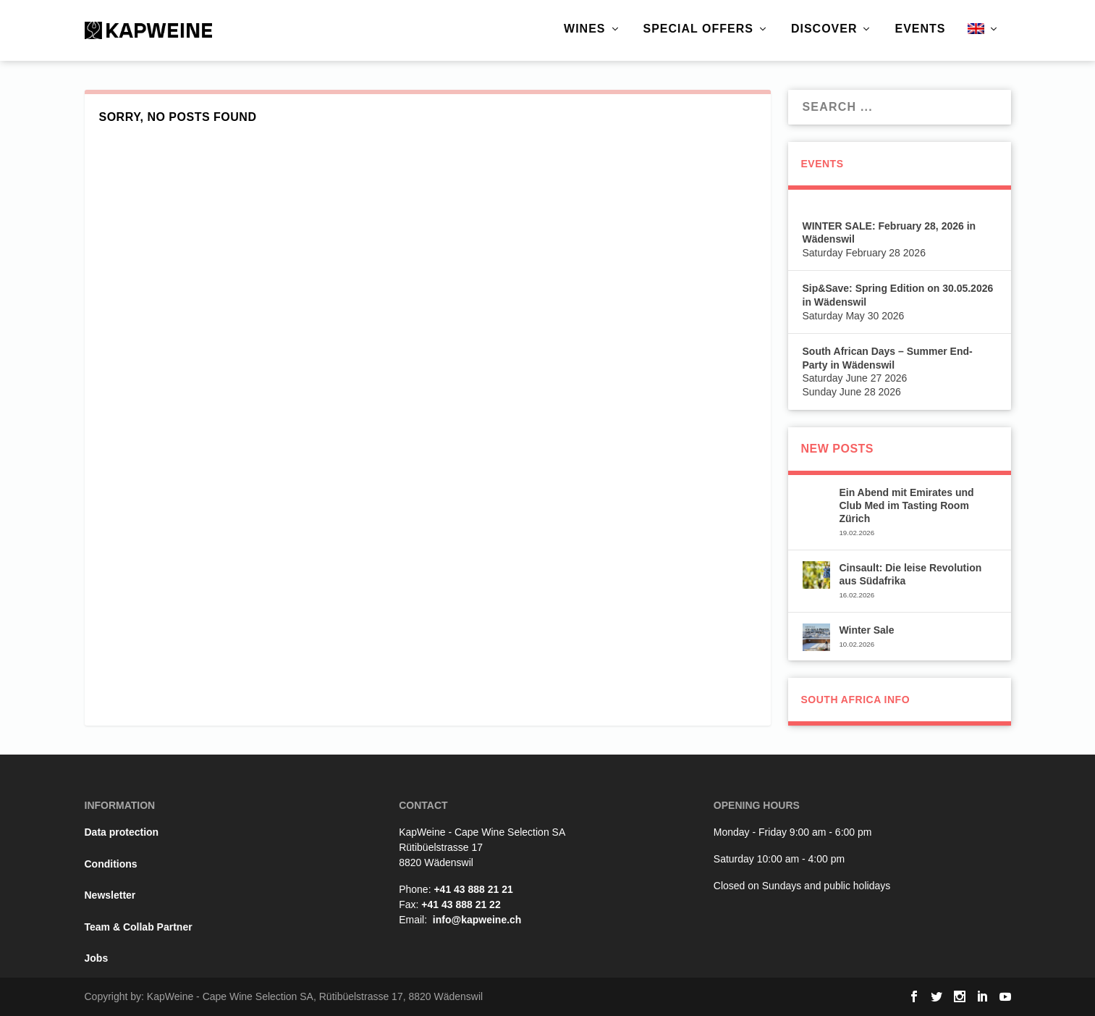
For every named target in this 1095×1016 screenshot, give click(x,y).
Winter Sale (866, 630)
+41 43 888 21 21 (473, 889)
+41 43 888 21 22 (460, 904)
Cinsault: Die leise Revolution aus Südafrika (910, 574)
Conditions (111, 864)
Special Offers (698, 29)
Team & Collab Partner (139, 927)
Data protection (122, 832)
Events (920, 29)
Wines (584, 29)
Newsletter (110, 895)
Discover (824, 29)
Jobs (97, 958)
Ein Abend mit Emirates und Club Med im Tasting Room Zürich (906, 505)
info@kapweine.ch (477, 919)
